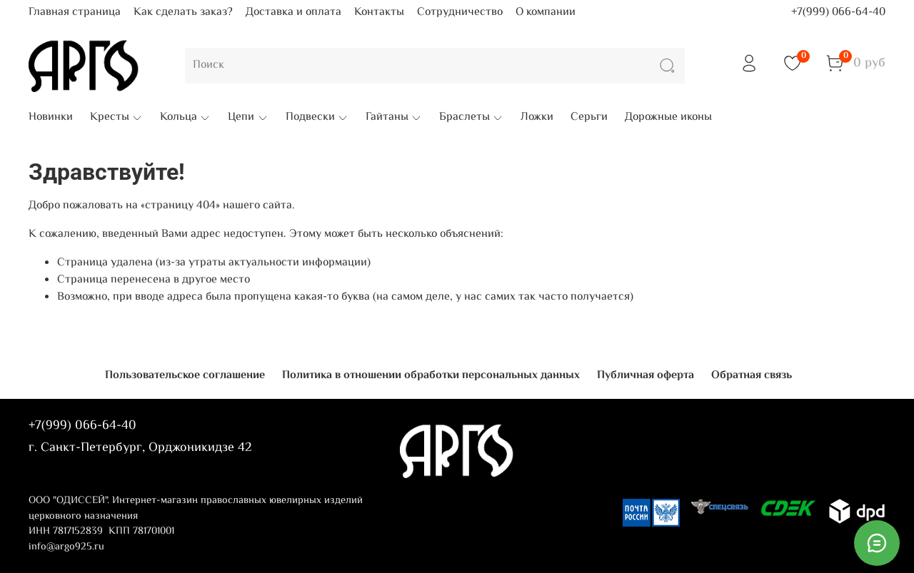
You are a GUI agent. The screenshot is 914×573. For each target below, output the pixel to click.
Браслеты (471, 117)
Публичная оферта (645, 376)
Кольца (185, 117)
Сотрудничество (460, 12)
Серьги (589, 117)
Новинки (51, 117)
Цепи (248, 117)
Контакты (379, 12)
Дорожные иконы (668, 117)
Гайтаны (394, 117)
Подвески (317, 117)
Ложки (537, 117)
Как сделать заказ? (183, 12)
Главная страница (75, 12)
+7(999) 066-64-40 (838, 12)
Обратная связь (751, 376)
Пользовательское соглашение (185, 376)
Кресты (116, 117)
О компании (546, 12)
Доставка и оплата (293, 12)
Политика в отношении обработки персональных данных (431, 376)
